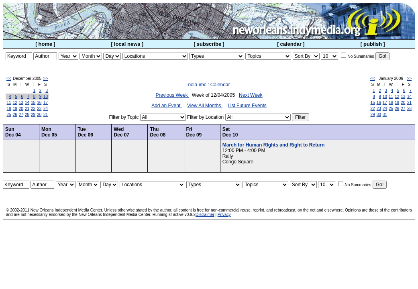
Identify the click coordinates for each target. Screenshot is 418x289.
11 (9, 102)
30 (39, 114)
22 (33, 108)
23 (39, 108)
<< (8, 78)
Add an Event (166, 105)
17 (45, 102)
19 (15, 108)
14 (27, 102)
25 (9, 114)
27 (21, 114)
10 (45, 96)
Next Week (250, 95)
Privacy (224, 214)
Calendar (220, 85)
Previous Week (172, 95)
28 (27, 114)
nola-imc (197, 85)
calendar (291, 44)
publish (372, 44)
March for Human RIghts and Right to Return (273, 145)
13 (21, 102)
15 (33, 102)
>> (45, 78)
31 (45, 114)
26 (15, 114)
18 (9, 108)
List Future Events (247, 105)
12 (15, 102)
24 (45, 108)
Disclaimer (205, 214)
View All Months (204, 105)
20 (21, 108)
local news (127, 44)
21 (27, 108)
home (46, 44)
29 (33, 114)
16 (39, 102)
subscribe (209, 44)
